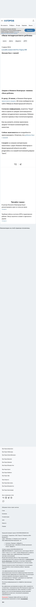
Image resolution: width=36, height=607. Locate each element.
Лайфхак (11, 25)
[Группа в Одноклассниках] (6, 497)
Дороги (18, 41)
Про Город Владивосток (8, 486)
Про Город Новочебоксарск (9, 455)
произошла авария (9, 101)
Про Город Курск (6, 469)
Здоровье (24, 25)
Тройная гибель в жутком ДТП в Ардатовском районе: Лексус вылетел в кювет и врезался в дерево (18, 217)
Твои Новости (5, 479)
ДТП (25, 41)
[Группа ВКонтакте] (3, 497)
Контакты (4, 513)
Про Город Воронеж (7, 459)
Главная (4, 526)
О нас (3, 510)
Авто (4, 41)
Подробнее (18, 579)
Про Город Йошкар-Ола (8, 465)
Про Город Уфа (5, 475)
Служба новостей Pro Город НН (14, 50)
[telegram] (21, 164)
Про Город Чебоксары (7, 451)
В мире (18, 25)
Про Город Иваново (7, 462)
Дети (11, 41)
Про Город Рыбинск (7, 472)
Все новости (4, 25)
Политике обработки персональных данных (10, 32)
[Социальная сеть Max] (3, 501)
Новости (4, 523)
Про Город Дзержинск (7, 448)
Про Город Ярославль (7, 483)
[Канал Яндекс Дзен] (11, 497)
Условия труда (5, 516)
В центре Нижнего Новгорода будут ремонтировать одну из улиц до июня (18, 207)
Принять (30, 30)
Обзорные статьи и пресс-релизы (10, 507)
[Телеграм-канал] (8, 497)
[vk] (15, 164)
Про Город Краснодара (7, 490)
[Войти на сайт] (33, 20)
